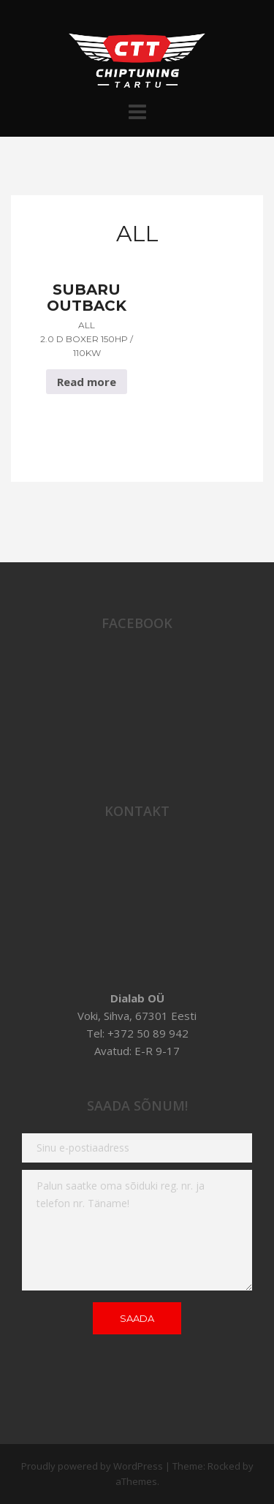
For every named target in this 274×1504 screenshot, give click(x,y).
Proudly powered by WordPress (92, 1466)
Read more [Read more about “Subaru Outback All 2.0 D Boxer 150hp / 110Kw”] (86, 381)
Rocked (224, 1466)
